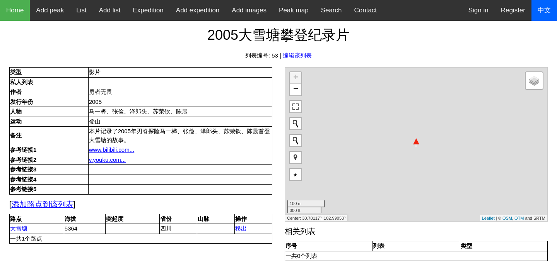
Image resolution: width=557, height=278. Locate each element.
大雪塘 (18, 228)
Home (15, 10)
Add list (110, 10)
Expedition (148, 10)
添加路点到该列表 (42, 204)
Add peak (50, 10)
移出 (241, 228)
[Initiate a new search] (295, 123)
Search (331, 10)
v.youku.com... (107, 159)
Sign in (478, 10)
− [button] (295, 89)
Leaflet (488, 218)
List (81, 10)
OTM (519, 218)
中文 (544, 10)
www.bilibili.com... (112, 149)
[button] (295, 157)
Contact (365, 10)
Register (513, 10)
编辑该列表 (297, 55)
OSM (507, 218)
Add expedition (197, 10)
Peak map (294, 10)
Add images (249, 10)
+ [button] (295, 78)
